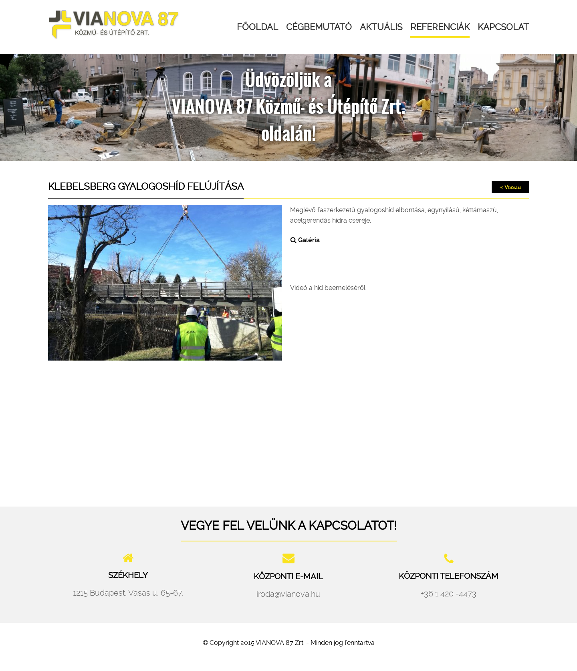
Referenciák (440, 27)
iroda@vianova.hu (288, 594)
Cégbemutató (319, 27)
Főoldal (257, 27)
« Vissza (510, 187)
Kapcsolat (503, 27)
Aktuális (381, 27)
